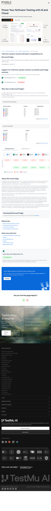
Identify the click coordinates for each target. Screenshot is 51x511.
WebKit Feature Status (8, 244)
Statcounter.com (44, 118)
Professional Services (6, 394)
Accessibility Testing (6, 383)
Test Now (7, 278)
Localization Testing (6, 386)
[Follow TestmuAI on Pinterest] (16, 489)
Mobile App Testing (6, 366)
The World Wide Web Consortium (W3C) (11, 235)
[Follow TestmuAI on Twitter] (5, 489)
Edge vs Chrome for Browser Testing (11, 223)
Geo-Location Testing (6, 381)
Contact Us (26, 467)
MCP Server (4, 358)
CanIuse (5, 237)
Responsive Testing (6, 384)
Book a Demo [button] (25, 432)
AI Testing (4, 368)
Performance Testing (6, 371)
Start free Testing (8, 20)
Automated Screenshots (7, 379)
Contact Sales (6, 333)
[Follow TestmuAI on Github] (13, 489)
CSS (16, 51)
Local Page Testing (6, 377)
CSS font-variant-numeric (24, 51)
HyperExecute (5, 370)
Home (3, 51)
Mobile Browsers (25, 148)
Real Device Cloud (6, 362)
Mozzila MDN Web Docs (8, 239)
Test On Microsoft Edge (8, 227)
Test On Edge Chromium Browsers (10, 228)
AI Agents (4, 357)
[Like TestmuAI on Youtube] (10, 489)
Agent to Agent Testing (7, 355)
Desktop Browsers (9, 148)
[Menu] (48, 3)
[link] (6, 2)
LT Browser (4, 373)
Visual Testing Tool (6, 388)
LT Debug (4, 375)
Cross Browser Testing (7, 360)
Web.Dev (5, 241)
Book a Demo (17, 20)
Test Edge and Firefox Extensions (10, 225)
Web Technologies (10, 51)
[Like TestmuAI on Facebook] (2, 489)
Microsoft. (36, 215)
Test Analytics (5, 392)
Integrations (4, 390)
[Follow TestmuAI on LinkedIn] (8, 489)
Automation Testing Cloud (7, 351)
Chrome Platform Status (8, 242)
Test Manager (5, 364)
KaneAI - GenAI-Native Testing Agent (10, 353)
